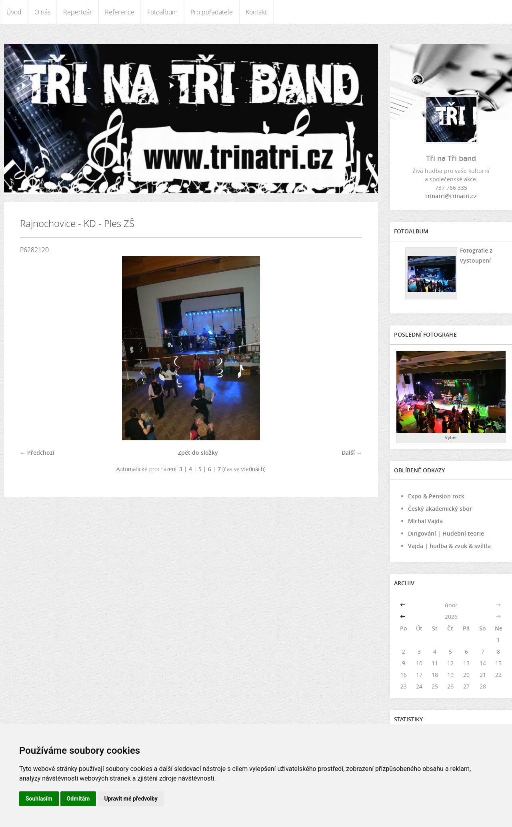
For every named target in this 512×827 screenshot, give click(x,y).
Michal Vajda (425, 521)
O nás (42, 12)
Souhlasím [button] (39, 798)
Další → (352, 452)
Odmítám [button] (78, 798)
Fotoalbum (162, 12)
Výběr (451, 437)
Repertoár (77, 12)
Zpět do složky (198, 452)
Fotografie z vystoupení (476, 255)
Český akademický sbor (440, 508)
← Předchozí (37, 452)
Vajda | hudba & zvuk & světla (449, 546)
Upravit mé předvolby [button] (130, 798)
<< (403, 605)
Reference (119, 12)
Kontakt (256, 12)
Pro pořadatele (211, 12)
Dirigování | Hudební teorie (446, 533)
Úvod (14, 12)
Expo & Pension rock (436, 496)
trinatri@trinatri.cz (451, 196)
